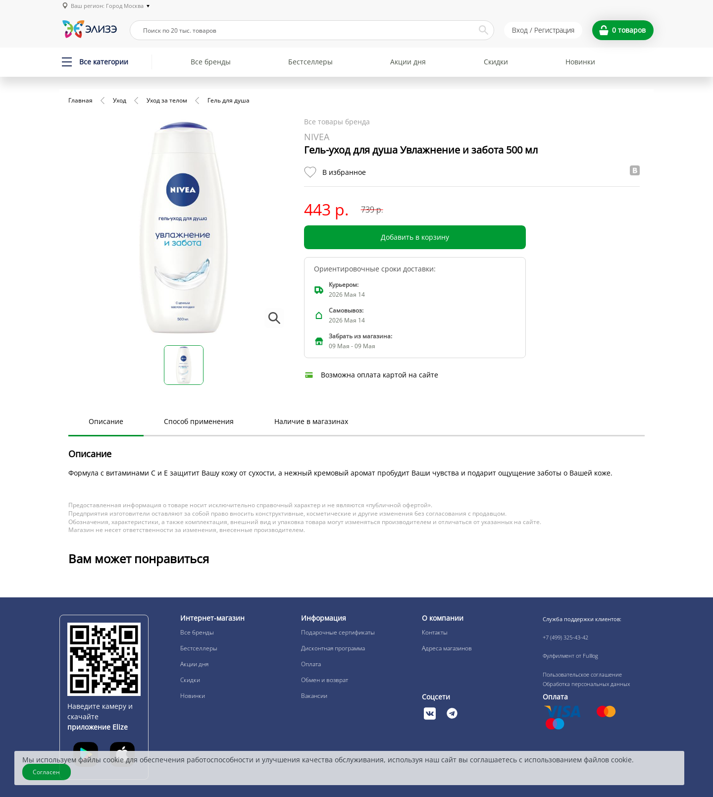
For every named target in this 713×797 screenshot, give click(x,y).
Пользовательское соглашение (582, 674)
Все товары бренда (337, 121)
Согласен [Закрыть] (46, 772)
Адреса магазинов (447, 648)
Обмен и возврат (324, 680)
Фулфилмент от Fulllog (570, 655)
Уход (119, 100)
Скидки (496, 61)
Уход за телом (167, 100)
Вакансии (314, 695)
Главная (80, 100)
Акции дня (408, 61)
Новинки (580, 61)
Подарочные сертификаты (338, 632)
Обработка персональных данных (586, 684)
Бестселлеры (310, 61)
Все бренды (211, 61)
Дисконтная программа (333, 648)
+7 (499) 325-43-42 (565, 637)
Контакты (435, 632)
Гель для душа (228, 100)
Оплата (311, 664)
